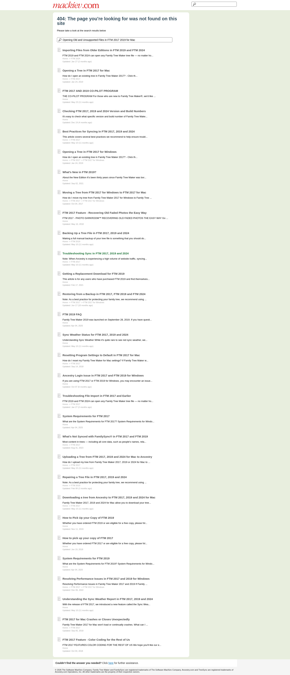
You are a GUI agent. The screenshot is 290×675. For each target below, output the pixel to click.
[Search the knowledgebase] (114, 39)
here (111, 663)
